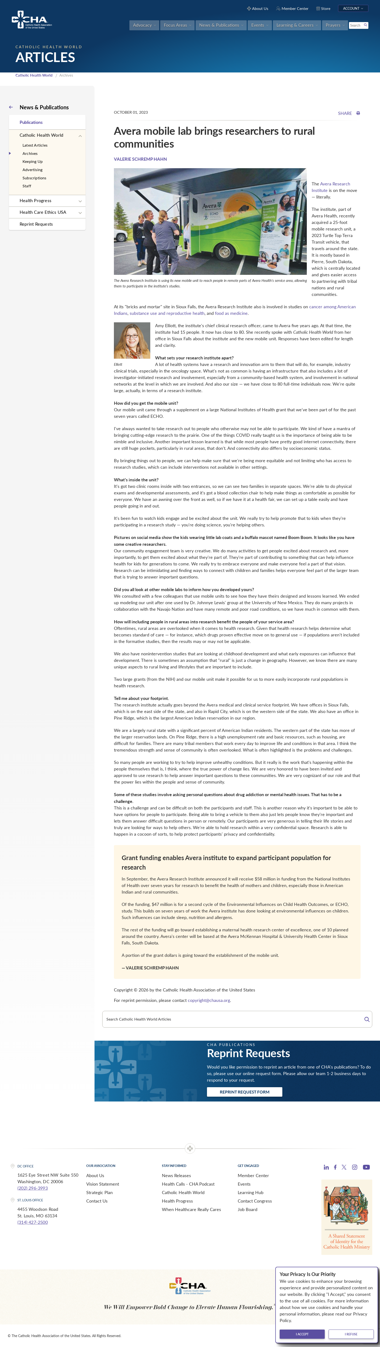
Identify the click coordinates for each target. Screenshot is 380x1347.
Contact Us (97, 1201)
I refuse (351, 1334)
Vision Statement (102, 1184)
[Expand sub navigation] (80, 136)
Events (244, 1184)
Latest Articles (35, 145)
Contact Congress (255, 1201)
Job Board (247, 1209)
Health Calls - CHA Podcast (188, 1184)
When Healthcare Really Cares (191, 1209)
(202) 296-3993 (32, 1188)
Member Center (253, 1175)
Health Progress (35, 200)
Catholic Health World (34, 75)
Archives (30, 153)
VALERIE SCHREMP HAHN (140, 159)
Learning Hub (250, 1192)
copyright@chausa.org (209, 1000)
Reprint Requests (36, 224)
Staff (27, 185)
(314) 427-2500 (32, 1222)
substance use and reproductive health (167, 313)
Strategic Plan (99, 1192)
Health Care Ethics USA (43, 212)
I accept (302, 1334)
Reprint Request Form (244, 1092)
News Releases (176, 1175)
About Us (95, 1175)
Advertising (32, 169)
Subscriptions (35, 177)
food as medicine (231, 313)
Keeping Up (33, 161)
